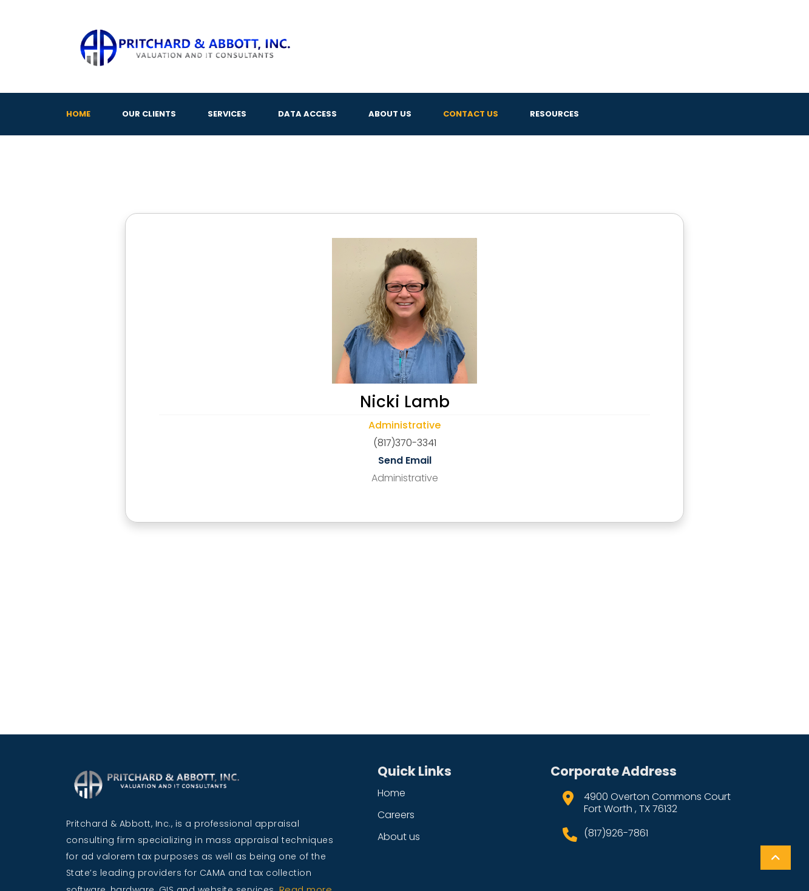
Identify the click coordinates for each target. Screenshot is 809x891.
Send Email (405, 460)
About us (398, 837)
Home (78, 114)
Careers (396, 815)
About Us (389, 114)
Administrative (404, 425)
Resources (554, 114)
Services (227, 114)
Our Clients (149, 114)
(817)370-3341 (404, 443)
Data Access (307, 114)
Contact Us (470, 114)
